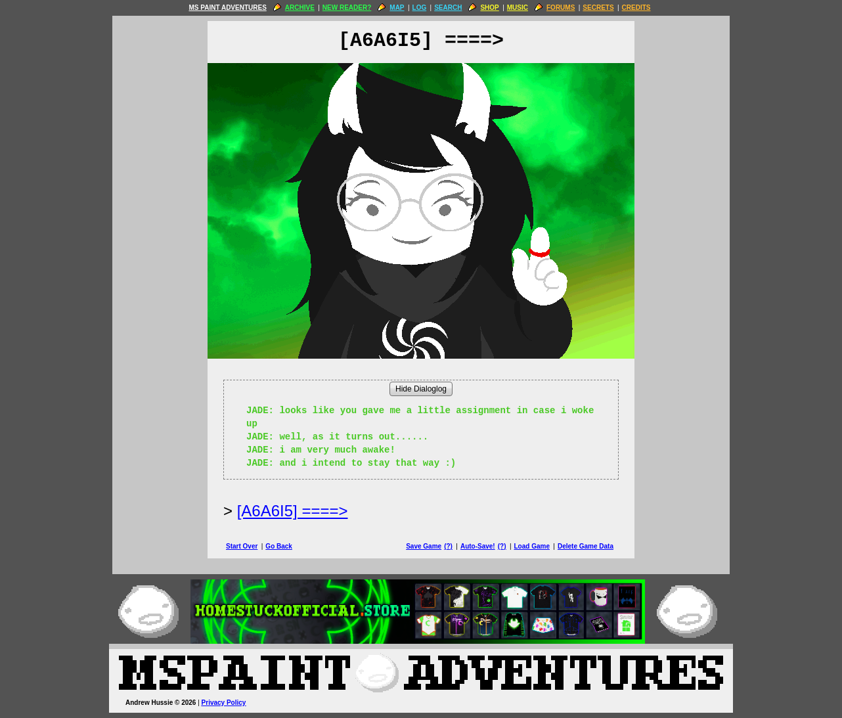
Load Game (531, 546)
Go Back (278, 546)
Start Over (241, 546)
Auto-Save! (477, 546)
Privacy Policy (224, 702)
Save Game (423, 546)
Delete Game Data (585, 546)
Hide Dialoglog (421, 388)
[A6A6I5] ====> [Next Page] (292, 511)
